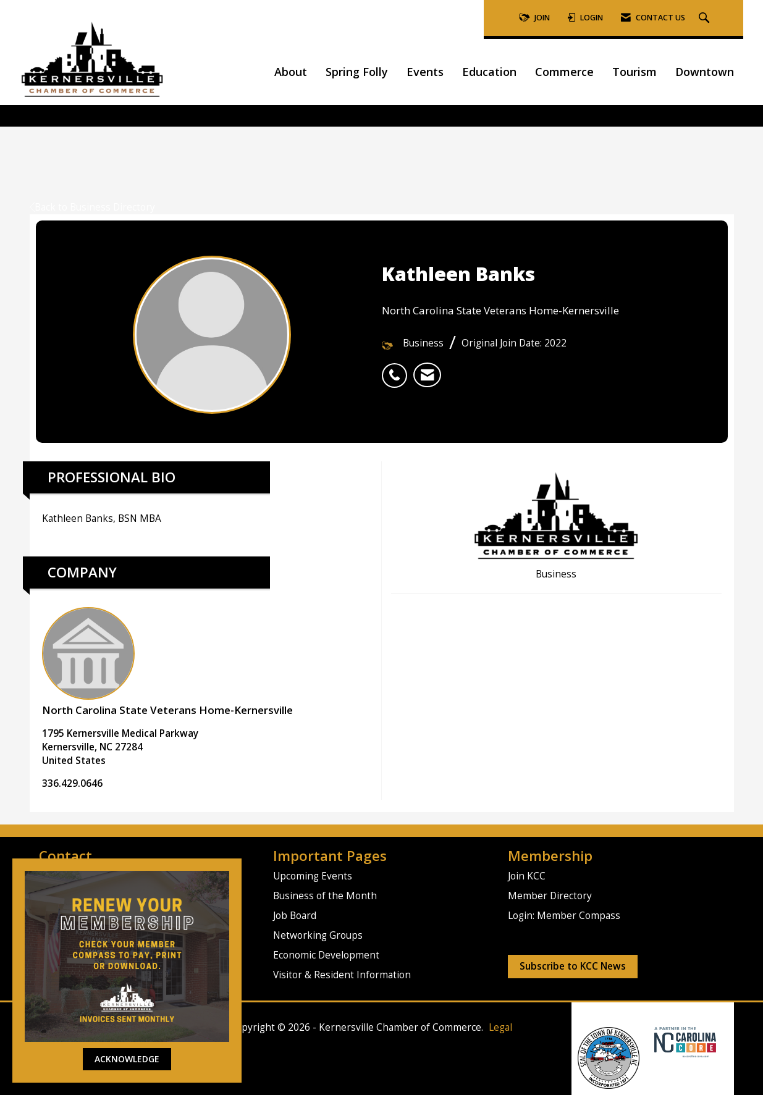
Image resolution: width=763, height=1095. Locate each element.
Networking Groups (318, 935)
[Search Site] (705, 18)
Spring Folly (357, 71)
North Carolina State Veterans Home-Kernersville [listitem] (167, 662)
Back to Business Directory (92, 207)
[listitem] (397, 368)
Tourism (634, 71)
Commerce (564, 71)
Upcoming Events (312, 876)
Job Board (294, 915)
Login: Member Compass (564, 915)
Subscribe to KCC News (573, 966)
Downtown (704, 71)
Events (425, 71)
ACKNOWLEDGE (127, 1059)
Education (489, 71)
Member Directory (550, 895)
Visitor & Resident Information (342, 974)
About (290, 71)
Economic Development (326, 955)
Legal (500, 1027)
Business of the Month (325, 895)
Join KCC (527, 876)
